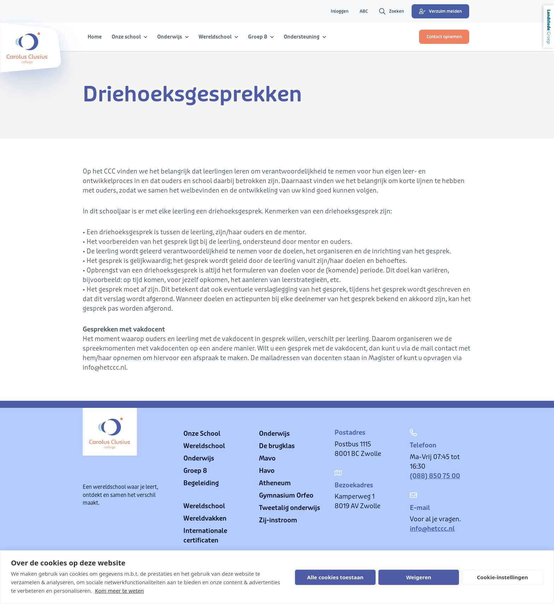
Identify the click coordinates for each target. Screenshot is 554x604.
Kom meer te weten (119, 590)
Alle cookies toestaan (335, 577)
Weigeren (418, 577)
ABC (364, 11)
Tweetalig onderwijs (289, 508)
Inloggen (339, 11)
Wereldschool (204, 446)
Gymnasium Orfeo (286, 495)
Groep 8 (195, 471)
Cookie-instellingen (502, 577)
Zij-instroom (278, 520)
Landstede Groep (548, 26)
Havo (267, 471)
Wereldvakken (204, 518)
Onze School (201, 433)
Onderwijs (198, 458)
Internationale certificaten (205, 536)
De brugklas (277, 446)
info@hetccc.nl (432, 528)
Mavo (267, 458)
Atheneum (275, 483)
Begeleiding (201, 483)
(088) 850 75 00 (435, 476)
